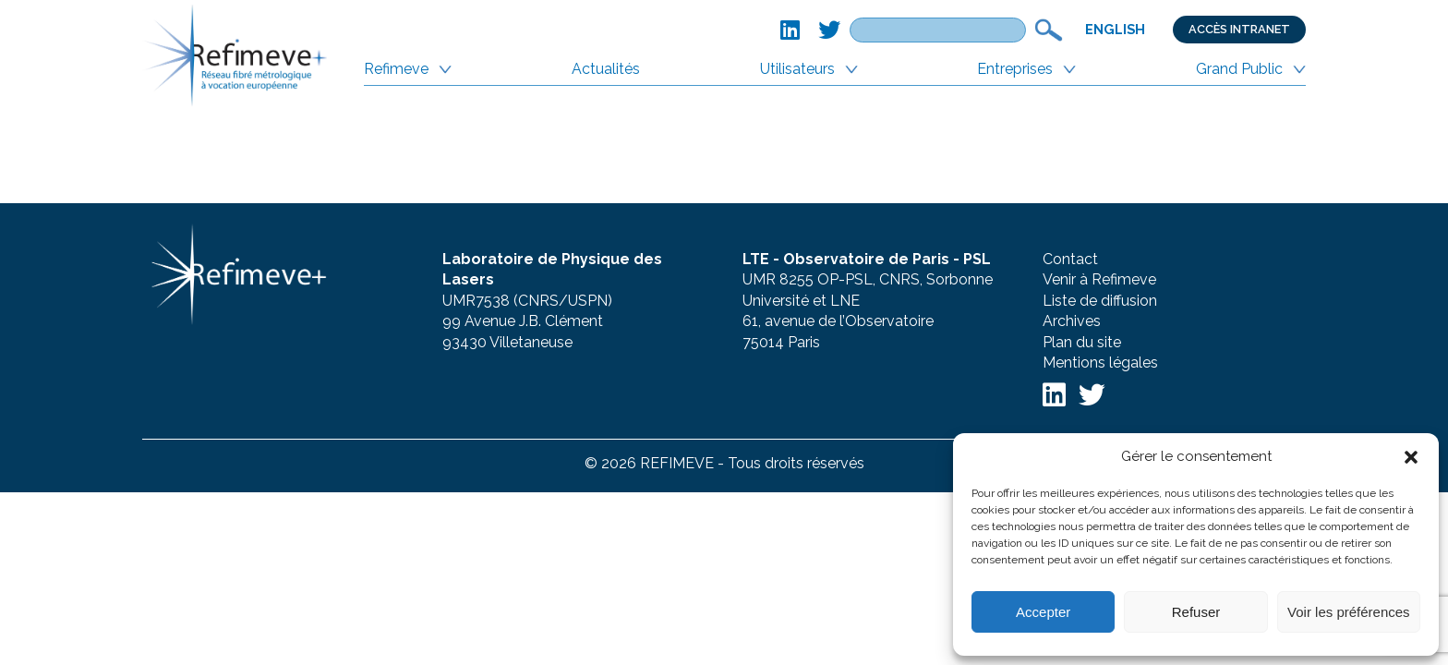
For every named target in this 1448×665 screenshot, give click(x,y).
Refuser (1196, 612)
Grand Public (1239, 69)
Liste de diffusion (1100, 300)
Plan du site (1082, 342)
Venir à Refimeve (1099, 279)
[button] (1411, 457)
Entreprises (1015, 69)
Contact (1070, 259)
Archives (1072, 321)
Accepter (1043, 612)
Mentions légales (1100, 362)
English (1115, 29)
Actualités (606, 69)
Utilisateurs (797, 69)
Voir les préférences (1348, 612)
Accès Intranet (1239, 29)
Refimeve (396, 69)
